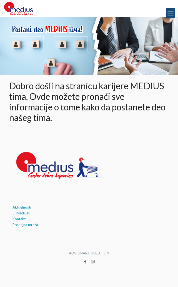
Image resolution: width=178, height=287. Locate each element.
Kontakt (19, 219)
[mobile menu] (170, 13)
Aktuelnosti (21, 207)
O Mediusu (21, 213)
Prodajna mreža (25, 224)
